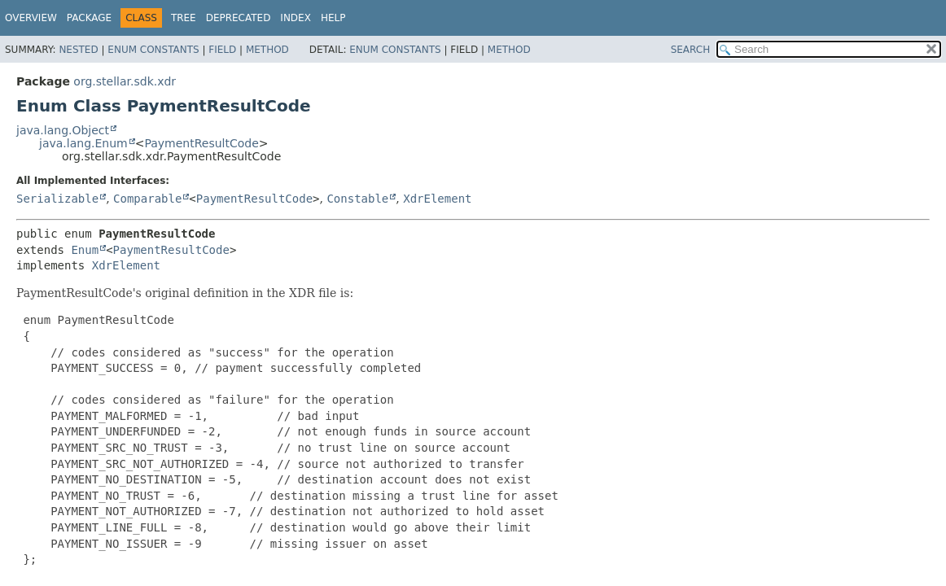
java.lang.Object (62, 130)
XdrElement (437, 198)
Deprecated (238, 18)
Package (89, 18)
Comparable (147, 198)
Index (295, 18)
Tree (183, 18)
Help (333, 18)
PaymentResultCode (201, 143)
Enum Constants (153, 49)
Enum (85, 249)
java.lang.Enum (83, 143)
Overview (31, 18)
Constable (357, 198)
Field (222, 49)
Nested (78, 49)
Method (267, 49)
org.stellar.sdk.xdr (124, 81)
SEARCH (691, 49)
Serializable (57, 198)
